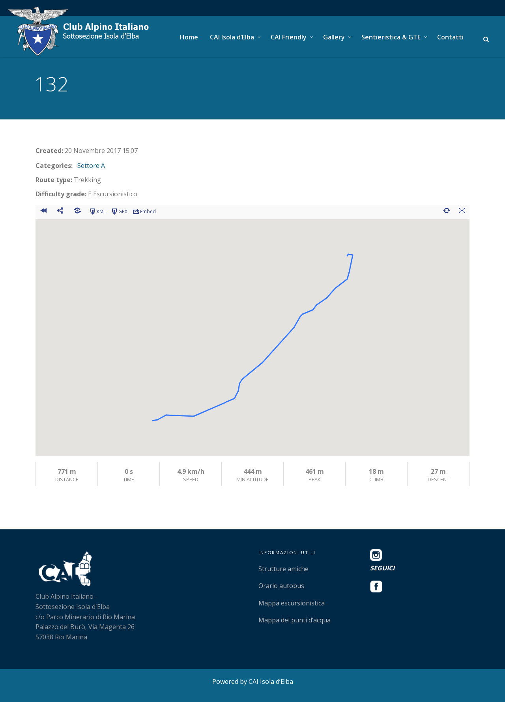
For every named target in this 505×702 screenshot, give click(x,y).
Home (189, 37)
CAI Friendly (289, 37)
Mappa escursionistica (291, 603)
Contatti (450, 37)
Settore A (91, 165)
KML (97, 212)
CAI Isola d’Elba (232, 37)
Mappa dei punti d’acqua (294, 620)
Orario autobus (281, 585)
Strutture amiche (283, 568)
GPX (118, 212)
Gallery (334, 37)
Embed (144, 212)
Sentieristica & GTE (391, 37)
